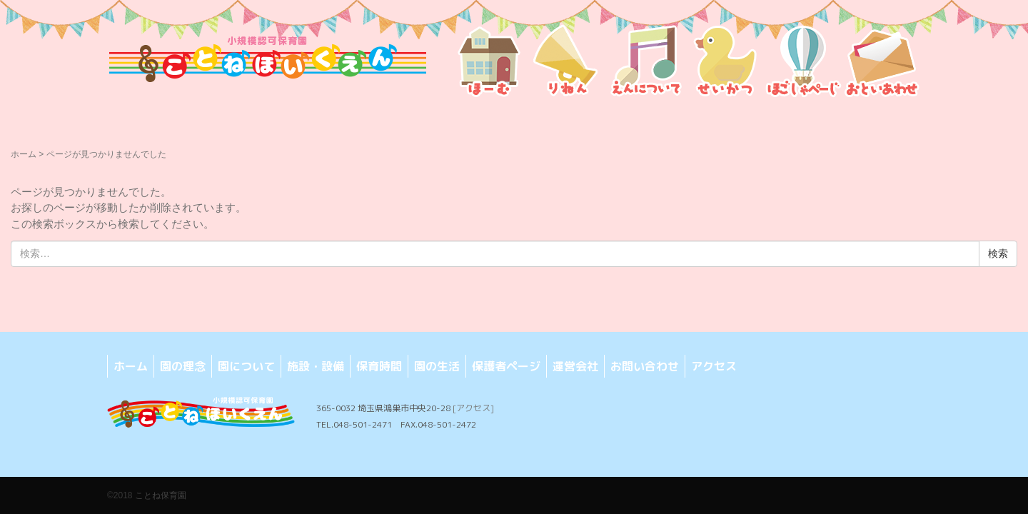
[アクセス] (473, 408)
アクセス (714, 366)
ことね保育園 (160, 495)
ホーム (23, 154)
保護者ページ (506, 366)
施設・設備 (315, 366)
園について (246, 366)
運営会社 (575, 366)
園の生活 (437, 366)
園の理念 (183, 366)
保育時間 (379, 366)
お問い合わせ (644, 366)
